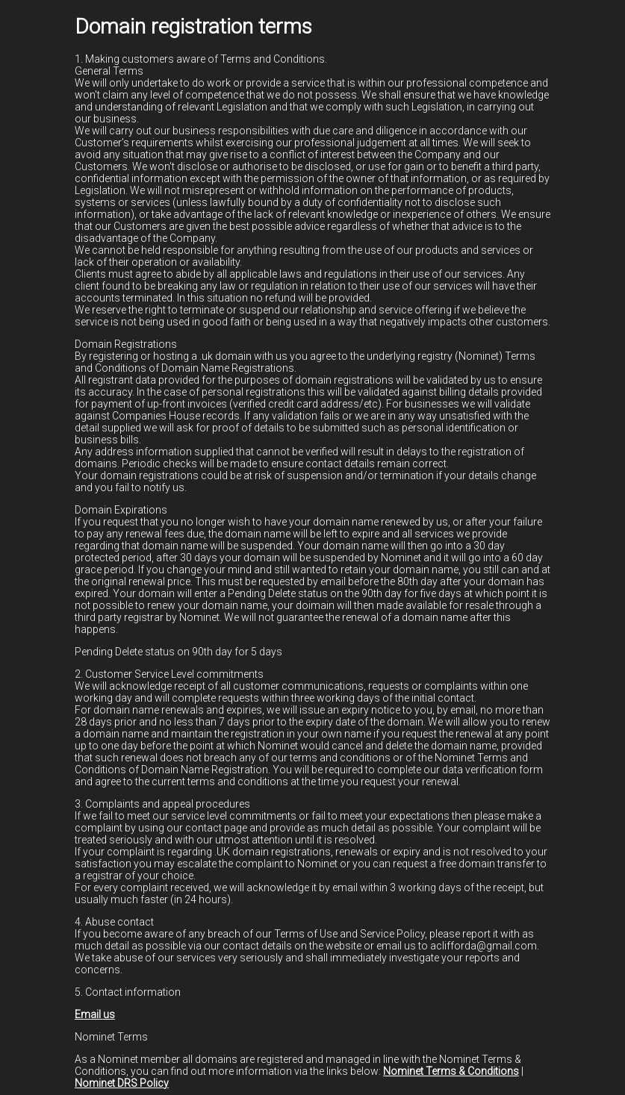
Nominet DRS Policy (122, 1083)
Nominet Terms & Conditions (451, 1071)
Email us (95, 1014)
